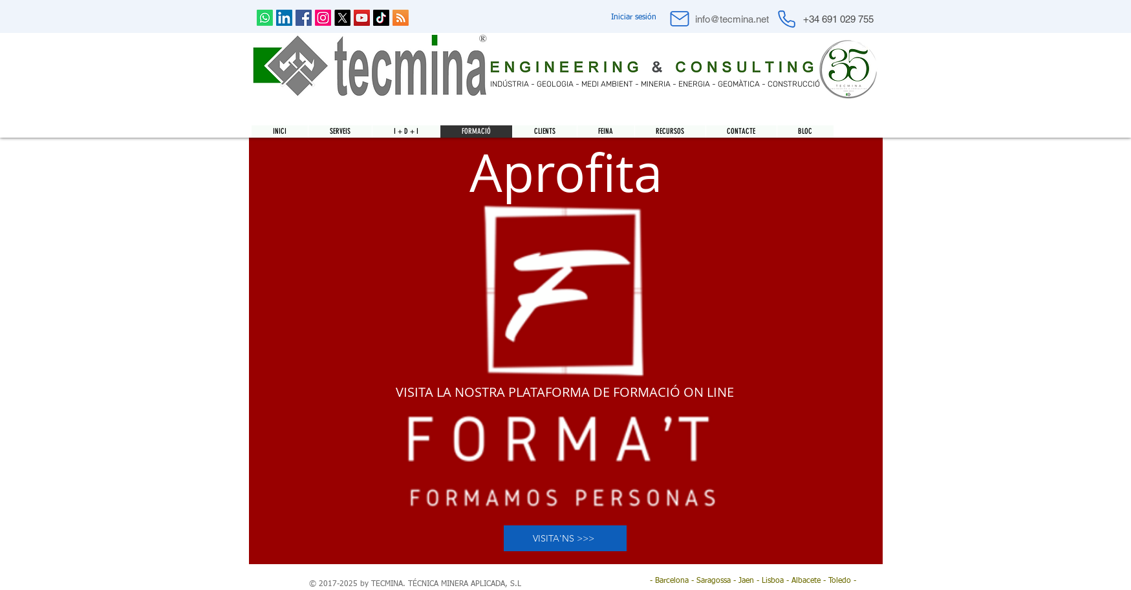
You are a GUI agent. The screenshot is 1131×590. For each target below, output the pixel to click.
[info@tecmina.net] (732, 19)
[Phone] (787, 19)
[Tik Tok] (381, 18)
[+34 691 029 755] (838, 18)
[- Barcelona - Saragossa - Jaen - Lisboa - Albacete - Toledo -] (753, 581)
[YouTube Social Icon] (362, 18)
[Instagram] (323, 18)
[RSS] (401, 18)
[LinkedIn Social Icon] (284, 18)
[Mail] (680, 19)
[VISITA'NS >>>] (565, 538)
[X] (342, 18)
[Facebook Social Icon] (304, 18)
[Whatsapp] (265, 18)
